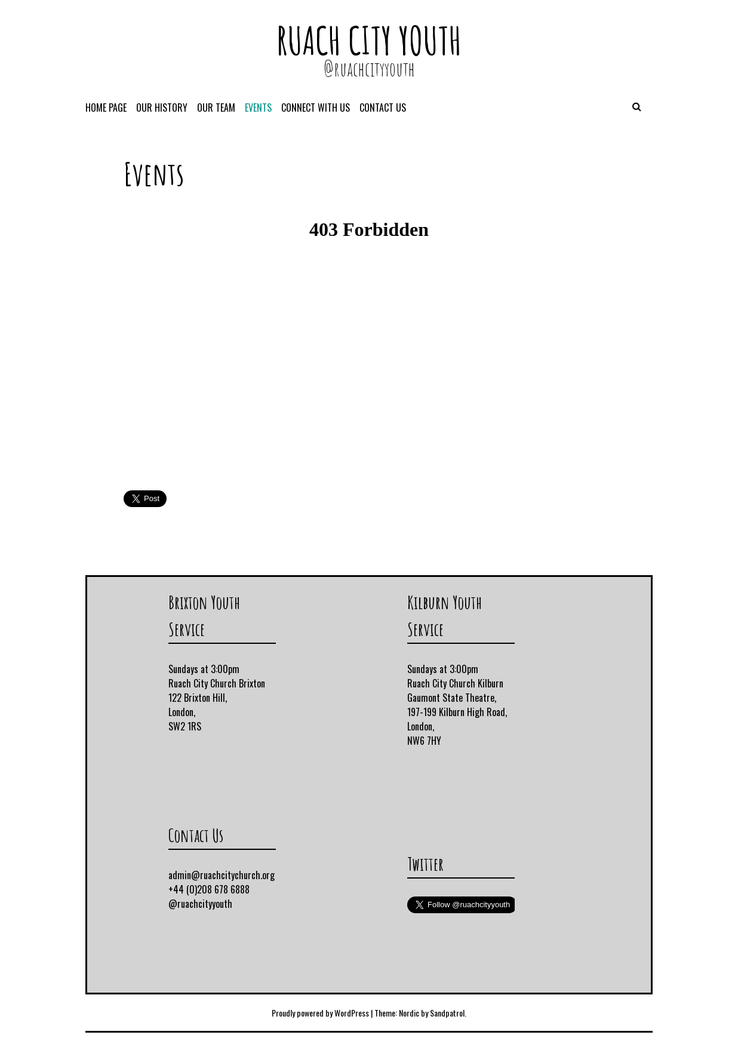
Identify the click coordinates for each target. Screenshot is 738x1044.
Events (258, 107)
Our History (161, 107)
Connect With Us (315, 107)
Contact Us (382, 107)
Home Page (106, 107)
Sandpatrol (447, 1012)
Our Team (216, 107)
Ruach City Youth (369, 40)
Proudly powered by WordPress (320, 1012)
